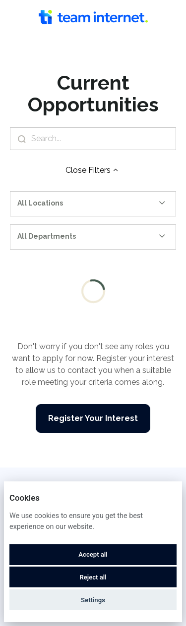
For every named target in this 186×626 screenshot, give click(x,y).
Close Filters (93, 170)
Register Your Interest (93, 418)
